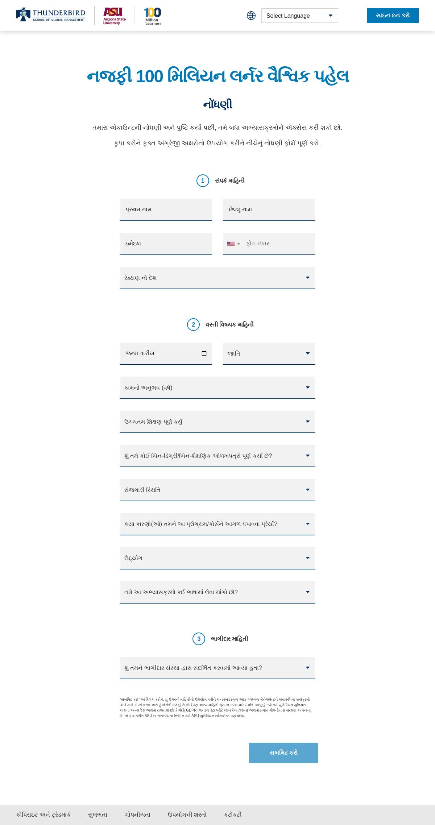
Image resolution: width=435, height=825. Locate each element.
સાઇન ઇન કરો (393, 15)
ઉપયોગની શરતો (187, 815)
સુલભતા (97, 815)
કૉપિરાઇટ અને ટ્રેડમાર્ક (43, 815)
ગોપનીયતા (137, 815)
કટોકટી (233, 815)
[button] (233, 243)
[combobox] (299, 15)
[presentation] (172, 750)
